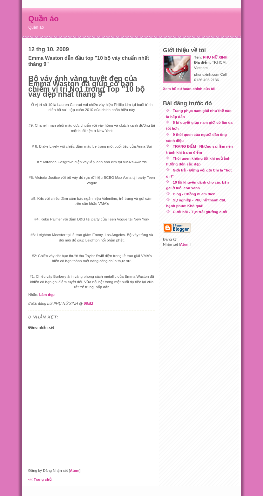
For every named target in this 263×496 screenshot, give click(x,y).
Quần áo (43, 18)
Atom (74, 470)
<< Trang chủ (39, 479)
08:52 (88, 303)
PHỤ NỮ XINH (215, 57)
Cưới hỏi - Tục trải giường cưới (200, 212)
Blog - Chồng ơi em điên (194, 194)
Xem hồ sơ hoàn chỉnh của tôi (189, 89)
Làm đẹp (47, 294)
